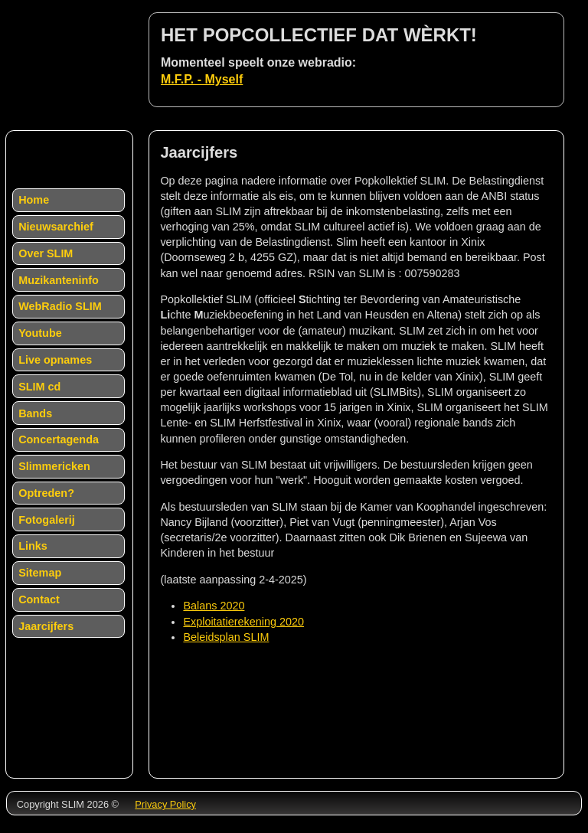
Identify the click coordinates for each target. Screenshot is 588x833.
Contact (39, 599)
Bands (35, 413)
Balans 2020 (213, 605)
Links (32, 546)
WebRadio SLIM (59, 306)
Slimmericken (54, 466)
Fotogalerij (46, 520)
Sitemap (39, 573)
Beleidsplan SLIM (226, 637)
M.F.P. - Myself (202, 79)
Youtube (40, 333)
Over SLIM (45, 253)
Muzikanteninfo (58, 280)
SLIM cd (39, 387)
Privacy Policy (165, 804)
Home (33, 200)
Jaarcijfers (46, 626)
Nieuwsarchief (55, 226)
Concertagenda (58, 439)
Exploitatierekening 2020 (243, 622)
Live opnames (55, 360)
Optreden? (46, 493)
